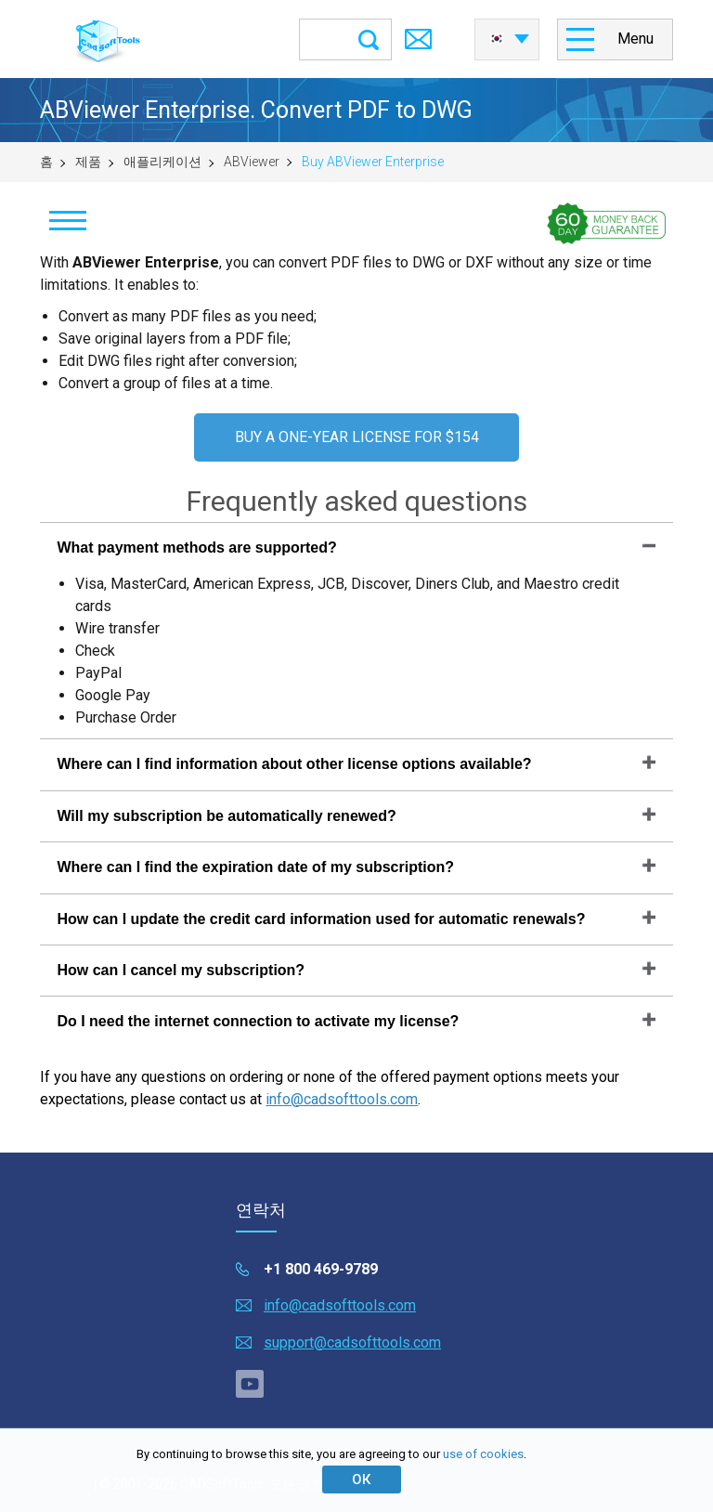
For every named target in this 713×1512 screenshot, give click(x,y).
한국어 (496, 39)
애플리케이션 (162, 161)
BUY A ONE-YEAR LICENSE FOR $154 (357, 437)
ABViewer (251, 161)
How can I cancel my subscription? (181, 970)
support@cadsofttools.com (352, 1342)
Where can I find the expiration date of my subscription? (255, 867)
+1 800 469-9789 (321, 1269)
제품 (88, 161)
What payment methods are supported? (196, 547)
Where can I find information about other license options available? (294, 764)
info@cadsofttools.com (342, 1099)
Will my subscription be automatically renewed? (226, 816)
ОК (361, 1479)
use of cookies (483, 1454)
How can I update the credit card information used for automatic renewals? (321, 919)
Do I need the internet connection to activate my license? (258, 1021)
